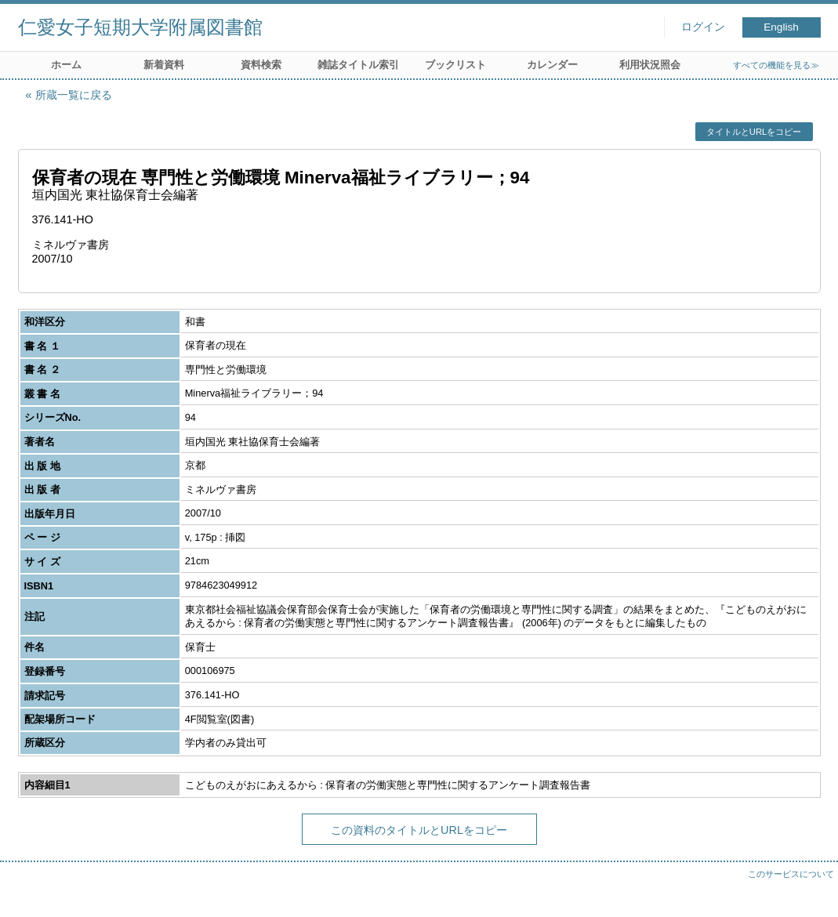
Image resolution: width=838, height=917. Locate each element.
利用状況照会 (649, 65)
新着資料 (163, 65)
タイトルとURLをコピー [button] (753, 131)
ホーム (66, 65)
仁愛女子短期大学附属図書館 (140, 27)
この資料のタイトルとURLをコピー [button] (419, 830)
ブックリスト (455, 65)
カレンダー (552, 65)
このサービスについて (791, 874)
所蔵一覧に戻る (73, 95)
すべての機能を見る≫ (776, 65)
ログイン (703, 27)
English (781, 27)
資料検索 (261, 65)
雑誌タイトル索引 (358, 65)
